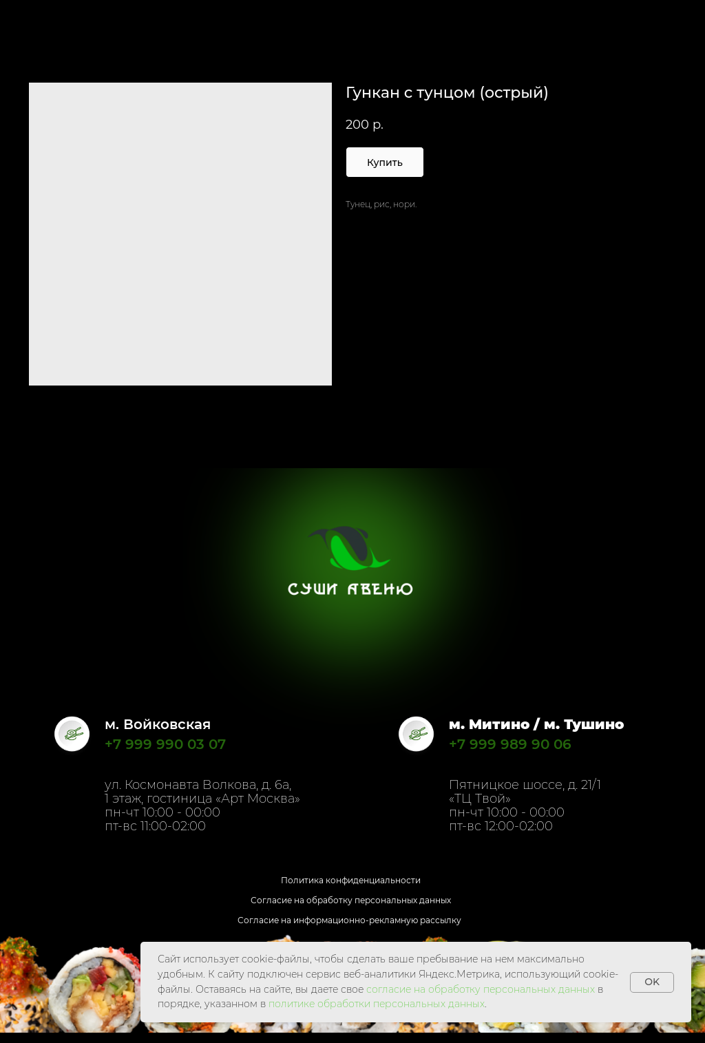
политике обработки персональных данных (377, 1004)
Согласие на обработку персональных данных (351, 900)
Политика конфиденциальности (351, 880)
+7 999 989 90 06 (510, 744)
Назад (37, 19)
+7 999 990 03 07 (165, 744)
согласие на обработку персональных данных (480, 989)
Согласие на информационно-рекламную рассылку (349, 920)
